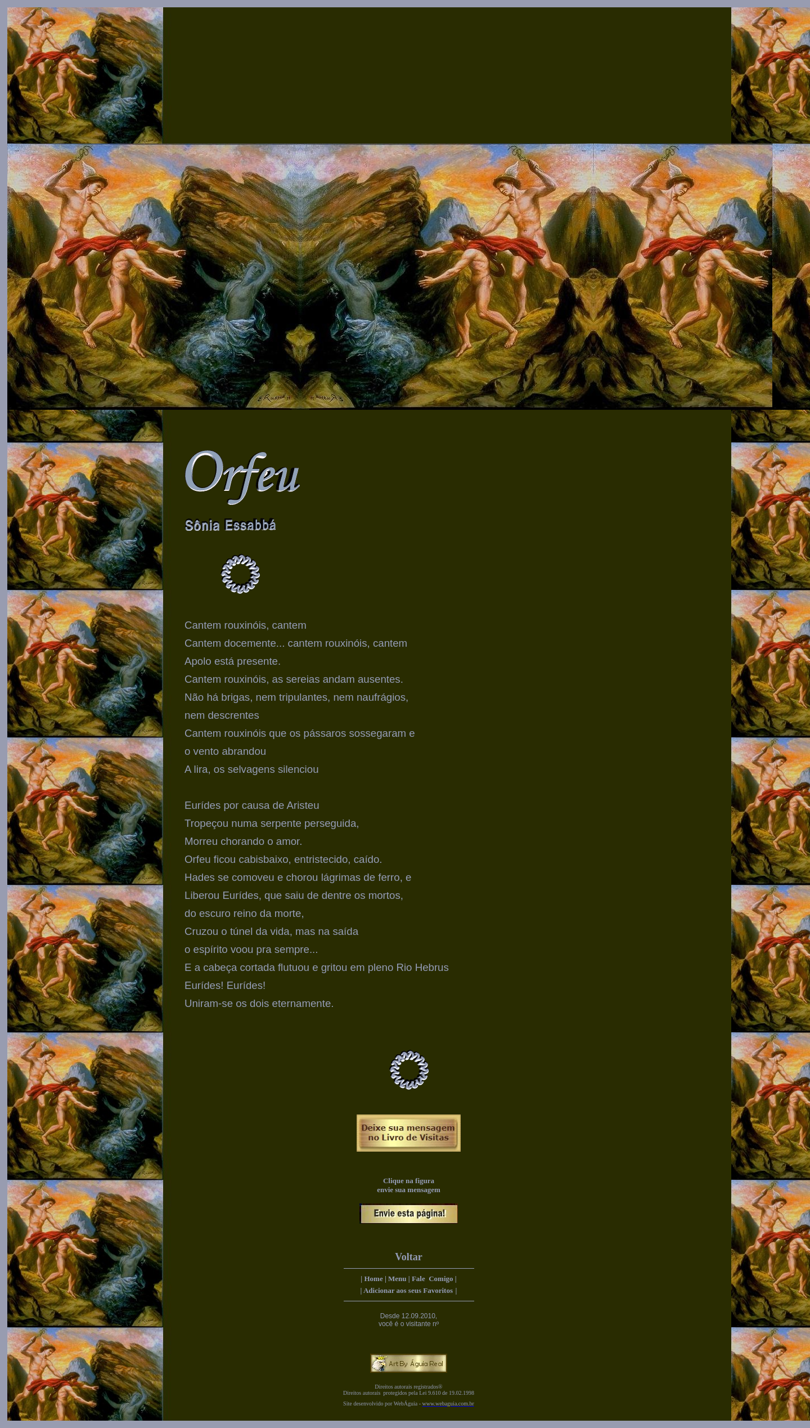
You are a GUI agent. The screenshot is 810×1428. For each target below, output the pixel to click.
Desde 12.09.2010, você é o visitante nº (409, 1320)
